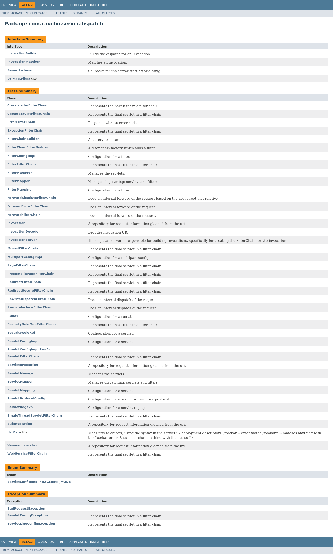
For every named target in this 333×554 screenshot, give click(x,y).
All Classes (105, 13)
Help (105, 5)
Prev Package (12, 13)
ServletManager (21, 373)
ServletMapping (21, 390)
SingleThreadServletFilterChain (34, 415)
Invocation (16, 223)
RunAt (12, 316)
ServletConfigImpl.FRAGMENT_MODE (39, 481)
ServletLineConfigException (31, 523)
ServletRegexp (20, 407)
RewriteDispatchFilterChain (31, 299)
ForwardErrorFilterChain (28, 206)
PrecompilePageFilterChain (30, 273)
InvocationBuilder (22, 53)
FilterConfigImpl (21, 156)
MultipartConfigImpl (24, 257)
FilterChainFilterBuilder (27, 147)
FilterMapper (18, 181)
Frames (62, 13)
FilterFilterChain (21, 164)
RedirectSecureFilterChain (30, 290)
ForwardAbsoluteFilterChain (31, 197)
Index (94, 5)
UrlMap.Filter (18, 78)
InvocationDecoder (23, 231)
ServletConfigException (27, 515)
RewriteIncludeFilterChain (30, 307)
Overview (9, 5)
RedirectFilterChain (24, 282)
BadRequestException (26, 508)
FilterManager (19, 172)
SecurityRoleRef (21, 332)
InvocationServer (22, 240)
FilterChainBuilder (23, 139)
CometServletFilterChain (28, 113)
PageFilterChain (21, 265)
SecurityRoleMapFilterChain (31, 324)
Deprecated (77, 5)
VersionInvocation (23, 445)
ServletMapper (20, 381)
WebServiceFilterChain (27, 453)
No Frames (78, 13)
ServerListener (20, 70)
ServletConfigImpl (22, 341)
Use (52, 5)
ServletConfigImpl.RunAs (29, 349)
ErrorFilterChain (21, 122)
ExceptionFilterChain (25, 130)
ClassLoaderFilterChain (27, 105)
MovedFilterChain (22, 248)
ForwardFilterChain (24, 215)
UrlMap (13, 432)
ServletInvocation (22, 365)
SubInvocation (19, 423)
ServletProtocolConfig (26, 398)
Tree (62, 5)
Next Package (36, 13)
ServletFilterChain (23, 356)
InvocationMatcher (23, 61)
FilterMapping (19, 189)
